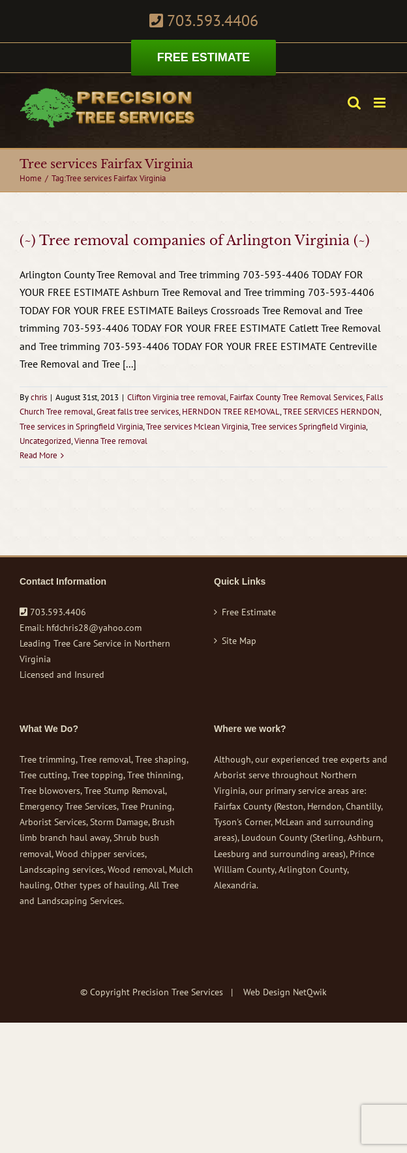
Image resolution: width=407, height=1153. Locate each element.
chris (39, 397)
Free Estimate (249, 612)
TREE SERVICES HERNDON (331, 411)
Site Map (239, 641)
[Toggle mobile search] (354, 102)
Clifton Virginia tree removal (176, 397)
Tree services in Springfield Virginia (81, 426)
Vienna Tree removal (110, 440)
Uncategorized (45, 440)
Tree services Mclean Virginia (197, 426)
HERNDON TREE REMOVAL (231, 411)
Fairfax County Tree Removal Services (296, 397)
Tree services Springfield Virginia (308, 426)
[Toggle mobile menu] (380, 102)
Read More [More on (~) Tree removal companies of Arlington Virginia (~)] (38, 455)
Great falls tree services (138, 411)
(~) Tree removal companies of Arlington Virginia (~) (195, 240)
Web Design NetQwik (285, 992)
